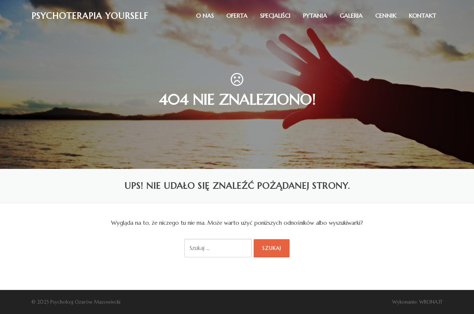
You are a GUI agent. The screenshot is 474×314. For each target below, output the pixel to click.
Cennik (385, 15)
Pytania (315, 15)
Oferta (236, 15)
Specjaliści (275, 15)
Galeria (351, 15)
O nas (205, 15)
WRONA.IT (431, 302)
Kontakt (422, 15)
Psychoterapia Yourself (89, 15)
